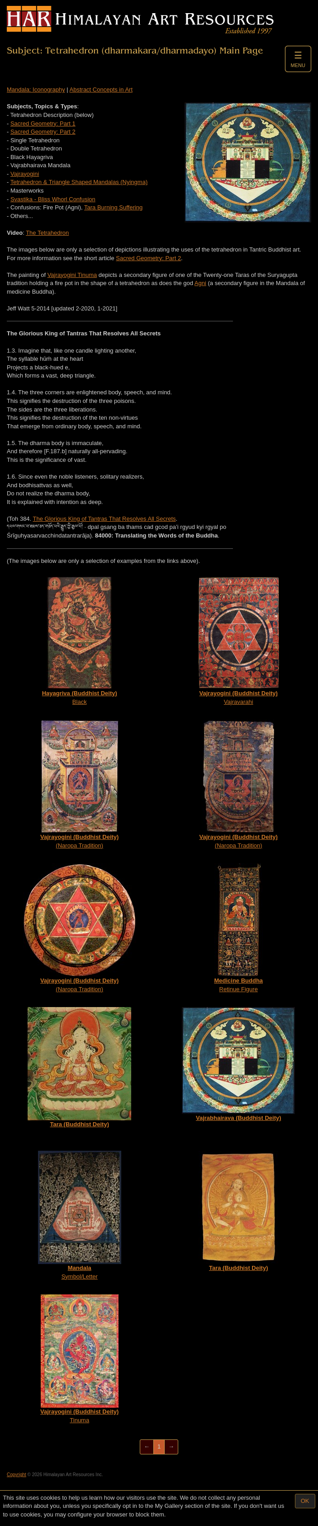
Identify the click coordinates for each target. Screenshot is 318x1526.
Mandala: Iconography (36, 89)
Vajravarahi (238, 640)
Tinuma (79, 1359)
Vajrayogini (24, 173)
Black (79, 640)
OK (305, 1500)
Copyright (16, 1474)
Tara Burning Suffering (113, 207)
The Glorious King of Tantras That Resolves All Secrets (104, 518)
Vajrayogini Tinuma (72, 274)
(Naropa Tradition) (79, 784)
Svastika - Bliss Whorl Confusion (52, 199)
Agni (200, 283)
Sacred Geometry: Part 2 (43, 131)
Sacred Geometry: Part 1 (43, 123)
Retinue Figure (238, 928)
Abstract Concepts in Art (101, 89)
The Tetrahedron (47, 232)
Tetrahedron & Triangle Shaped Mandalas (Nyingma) (79, 182)
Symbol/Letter (79, 1215)
